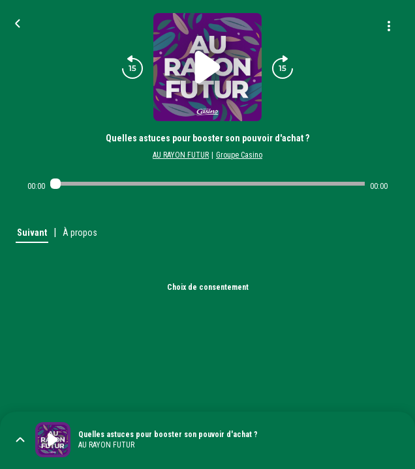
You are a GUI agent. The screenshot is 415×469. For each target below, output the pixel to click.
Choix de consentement (208, 287)
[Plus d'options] (389, 26)
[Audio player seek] (207, 184)
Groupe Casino (239, 155)
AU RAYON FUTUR (181, 155)
